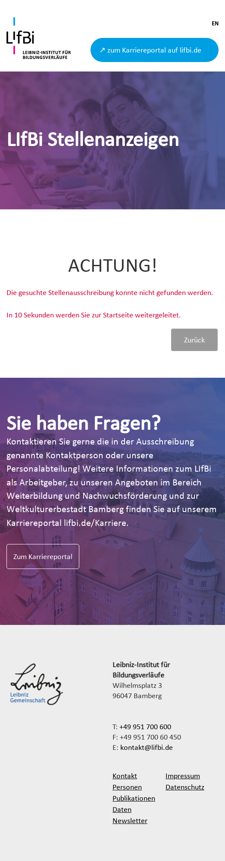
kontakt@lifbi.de (146, 747)
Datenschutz (185, 787)
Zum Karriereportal (42, 556)
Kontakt (124, 775)
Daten (121, 809)
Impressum (183, 775)
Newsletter (129, 820)
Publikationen (133, 798)
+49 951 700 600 (145, 726)
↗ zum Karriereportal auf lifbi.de (150, 50)
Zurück (194, 340)
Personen (127, 787)
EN (215, 23)
